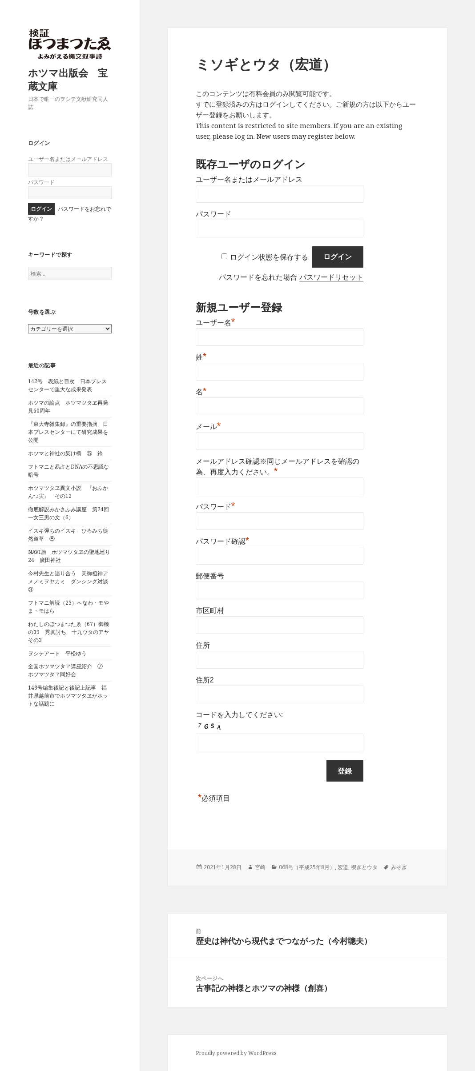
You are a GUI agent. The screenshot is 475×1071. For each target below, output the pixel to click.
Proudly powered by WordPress (236, 1053)
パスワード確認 (223, 541)
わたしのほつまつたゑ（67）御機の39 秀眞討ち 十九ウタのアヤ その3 (71, 632)
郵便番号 (210, 576)
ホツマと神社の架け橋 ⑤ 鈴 (65, 453)
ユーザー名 (215, 322)
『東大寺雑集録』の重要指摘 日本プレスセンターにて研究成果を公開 (68, 432)
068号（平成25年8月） (307, 867)
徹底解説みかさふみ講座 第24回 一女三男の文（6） (71, 513)
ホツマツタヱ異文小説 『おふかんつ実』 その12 (68, 492)
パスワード (41, 182)
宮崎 (260, 867)
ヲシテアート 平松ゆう (57, 653)
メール (208, 426)
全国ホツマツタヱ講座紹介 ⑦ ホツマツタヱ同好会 (68, 670)
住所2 (205, 680)
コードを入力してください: (239, 714)
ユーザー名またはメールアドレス (68, 159)
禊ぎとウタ (364, 867)
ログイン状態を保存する (269, 257)
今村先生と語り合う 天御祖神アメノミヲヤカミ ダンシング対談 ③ (70, 581)
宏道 (343, 867)
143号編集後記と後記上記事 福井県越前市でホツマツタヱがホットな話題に (68, 695)
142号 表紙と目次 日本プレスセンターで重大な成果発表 (67, 385)
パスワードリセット (331, 277)
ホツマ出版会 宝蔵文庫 (68, 79)
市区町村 (210, 610)
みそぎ (399, 867)
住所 (203, 645)
